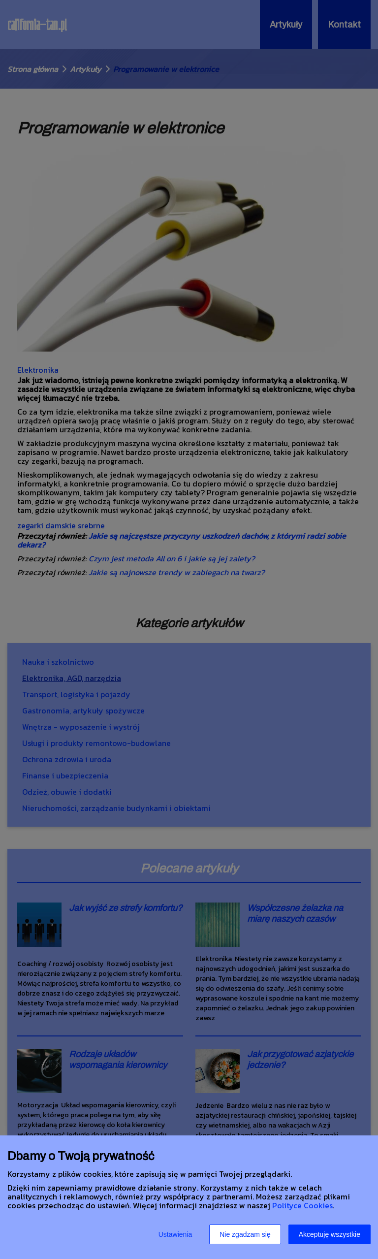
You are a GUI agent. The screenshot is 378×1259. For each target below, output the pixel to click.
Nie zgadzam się (245, 1234)
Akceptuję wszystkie (329, 1234)
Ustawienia (175, 1234)
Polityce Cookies (302, 1205)
